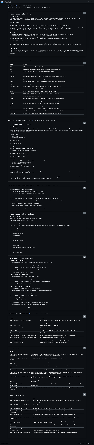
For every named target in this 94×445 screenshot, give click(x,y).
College (15, 5)
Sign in (32, 10)
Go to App (90, 1)
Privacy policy (79, 443)
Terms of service (84, 443)
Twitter (92, 443)
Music (20, 5)
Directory (10, 5)
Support (89, 443)
